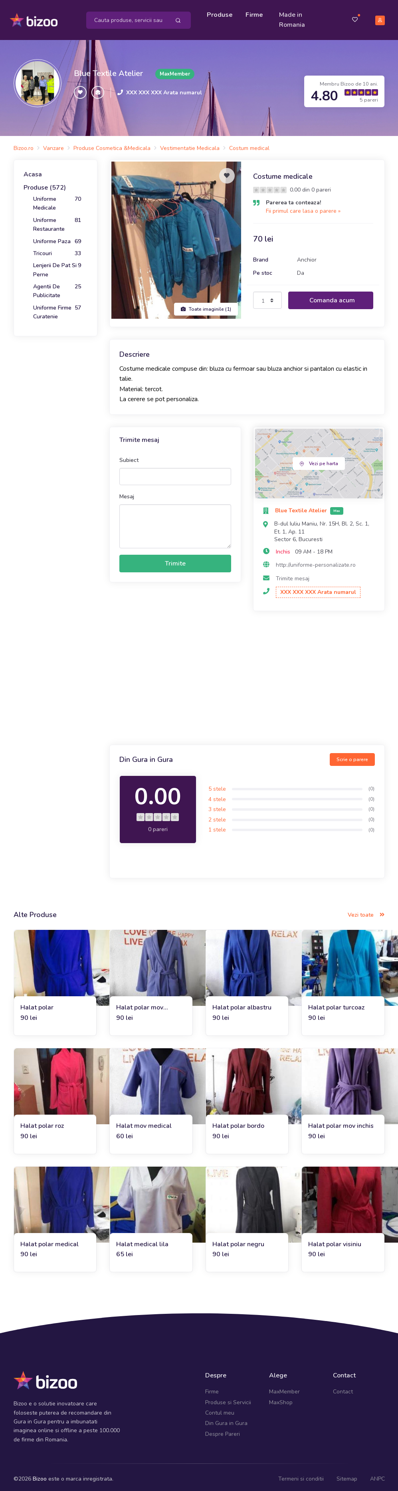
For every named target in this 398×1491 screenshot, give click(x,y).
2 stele (217, 816)
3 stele (217, 805)
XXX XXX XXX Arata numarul (164, 89)
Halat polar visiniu (334, 1240)
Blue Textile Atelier (108, 69)
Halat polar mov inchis (341, 1122)
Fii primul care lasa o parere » (303, 207)
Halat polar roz (42, 1122)
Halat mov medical (144, 1122)
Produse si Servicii (228, 1398)
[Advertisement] (247, 676)
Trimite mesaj (292, 575)
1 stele (217, 826)
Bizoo (40, 1475)
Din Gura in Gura (226, 1419)
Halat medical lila (142, 1240)
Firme (256, 12)
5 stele (217, 785)
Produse (222, 12)
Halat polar (36, 1003)
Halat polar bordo (238, 1122)
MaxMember (284, 1388)
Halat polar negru (238, 1240)
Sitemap (347, 1475)
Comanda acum (332, 296)
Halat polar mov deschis (139, 1004)
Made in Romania (294, 18)
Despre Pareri (222, 1430)
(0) (371, 785)
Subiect (129, 456)
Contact (343, 1388)
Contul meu (219, 1409)
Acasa (33, 170)
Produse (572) (45, 184)
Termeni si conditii (301, 1475)
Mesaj (126, 493)
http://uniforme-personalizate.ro (316, 561)
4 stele (217, 795)
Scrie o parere (352, 756)
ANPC (377, 1475)
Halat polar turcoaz (336, 1003)
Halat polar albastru (241, 1003)
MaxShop (281, 1398)
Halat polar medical (49, 1240)
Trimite (175, 560)
